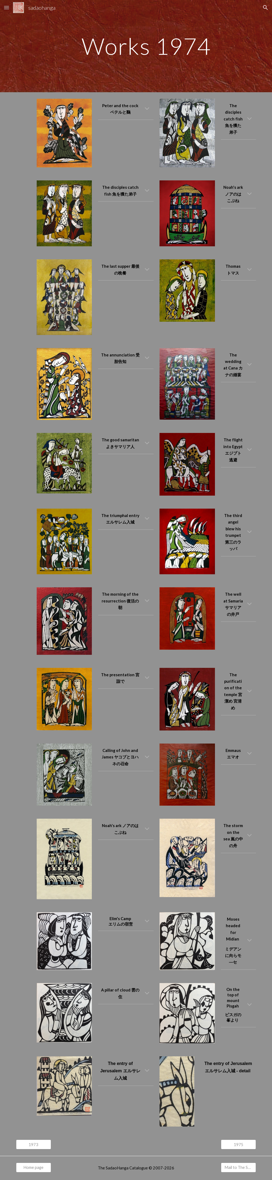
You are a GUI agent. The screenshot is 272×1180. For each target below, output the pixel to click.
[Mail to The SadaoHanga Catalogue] (238, 1167)
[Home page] (33, 1167)
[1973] (33, 1144)
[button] (6, 7)
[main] (146, 46)
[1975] (238, 1144)
